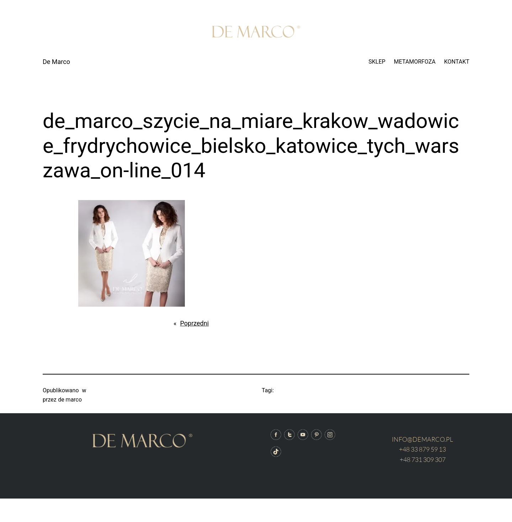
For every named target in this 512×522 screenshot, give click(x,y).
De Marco (56, 61)
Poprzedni (194, 323)
